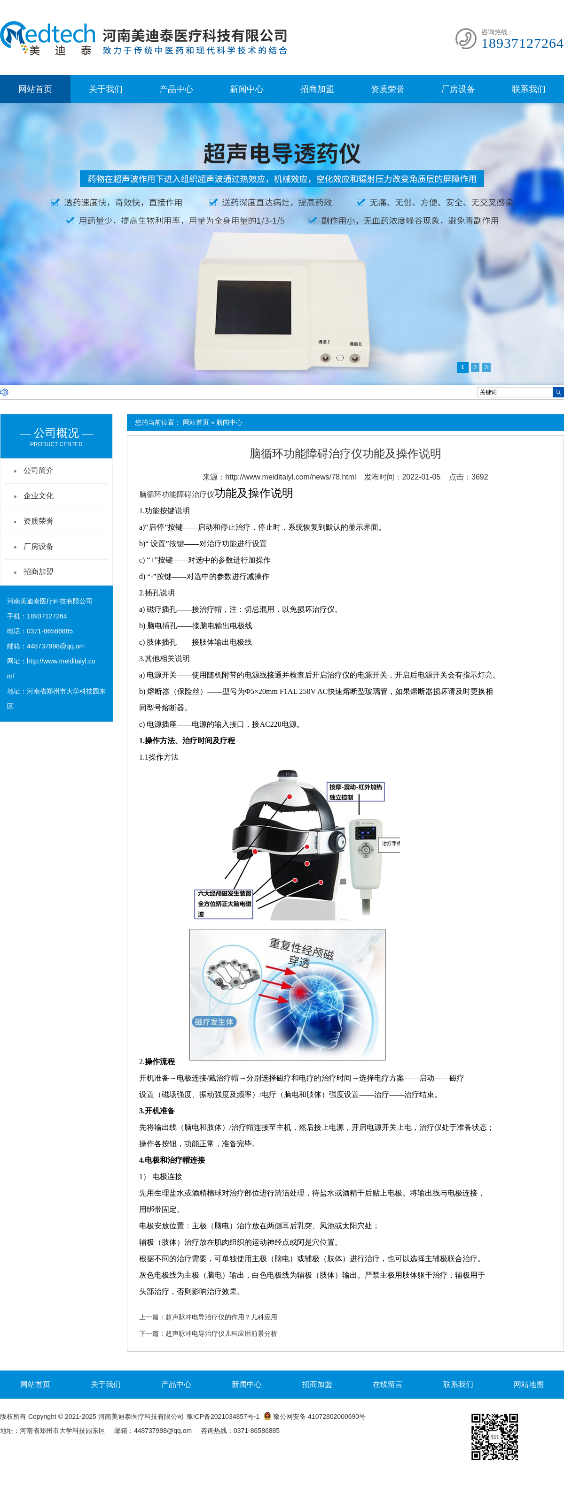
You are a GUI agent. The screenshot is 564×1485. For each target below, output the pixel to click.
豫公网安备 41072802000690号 (314, 1416)
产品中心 (176, 89)
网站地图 (529, 1384)
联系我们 (529, 89)
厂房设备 (458, 89)
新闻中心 (247, 89)
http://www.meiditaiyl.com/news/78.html (290, 477)
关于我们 (106, 89)
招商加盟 (317, 89)
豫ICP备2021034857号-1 (223, 1416)
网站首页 (35, 89)
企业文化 (39, 496)
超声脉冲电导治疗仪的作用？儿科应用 (221, 1317)
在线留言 (388, 1384)
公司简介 (39, 470)
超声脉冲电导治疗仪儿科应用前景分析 (221, 1333)
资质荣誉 (388, 89)
